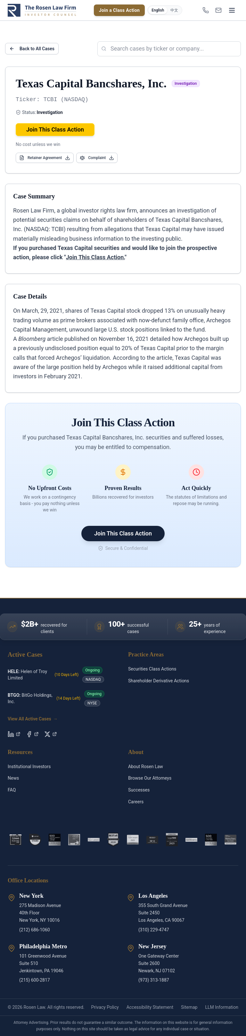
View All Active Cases (33, 719)
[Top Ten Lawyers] (152, 840)
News (13, 778)
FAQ (12, 789)
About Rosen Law (145, 766)
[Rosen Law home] (42, 10)
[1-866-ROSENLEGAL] (205, 10)
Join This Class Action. (95, 257)
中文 (174, 10)
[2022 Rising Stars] (35, 840)
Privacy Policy (105, 1007)
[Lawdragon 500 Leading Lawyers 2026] (211, 840)
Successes (139, 789)
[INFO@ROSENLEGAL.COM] (218, 10)
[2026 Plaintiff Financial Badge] (54, 840)
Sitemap (189, 1007)
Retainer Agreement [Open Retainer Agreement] (44, 157)
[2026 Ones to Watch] (191, 840)
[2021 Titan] (15, 840)
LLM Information (221, 1007)
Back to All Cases (31, 48)
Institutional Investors (29, 766)
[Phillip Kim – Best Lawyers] (94, 840)
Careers (136, 801)
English (158, 10)
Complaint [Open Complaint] (97, 157)
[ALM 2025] (74, 840)
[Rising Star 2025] (230, 840)
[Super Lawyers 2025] (133, 840)
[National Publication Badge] (113, 840)
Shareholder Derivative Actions (158, 680)
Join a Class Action (119, 10)
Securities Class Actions (152, 668)
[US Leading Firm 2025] (172, 840)
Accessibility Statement (150, 1007)
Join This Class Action (55, 129)
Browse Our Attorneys (149, 778)
